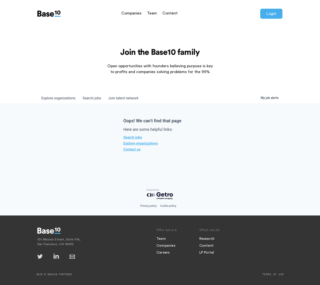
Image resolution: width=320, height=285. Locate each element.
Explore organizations (140, 143)
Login (271, 14)
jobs (92, 98)
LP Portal (206, 252)
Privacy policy (148, 205)
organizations (58, 98)
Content (170, 13)
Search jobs (132, 137)
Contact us (131, 149)
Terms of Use (273, 274)
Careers (163, 252)
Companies (131, 13)
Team (152, 13)
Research (207, 238)
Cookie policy (168, 205)
